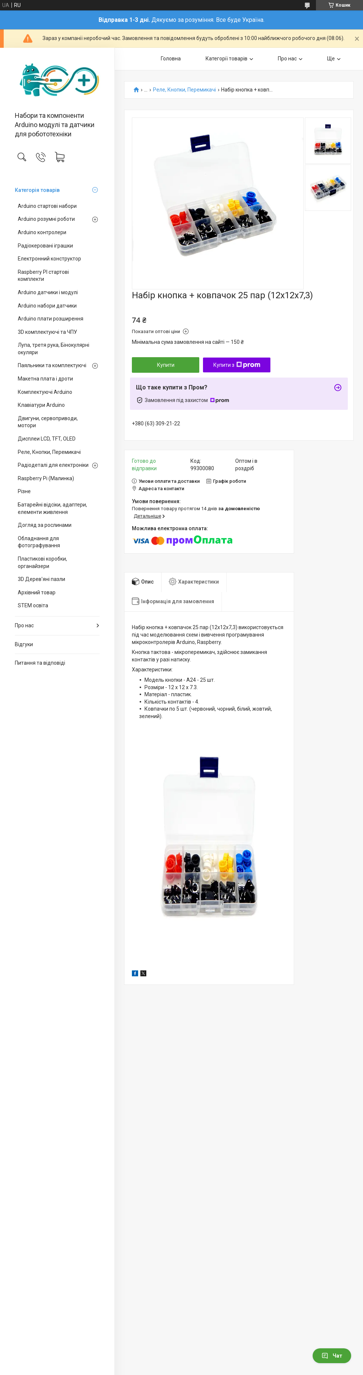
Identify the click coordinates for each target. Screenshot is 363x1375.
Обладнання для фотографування (39, 542)
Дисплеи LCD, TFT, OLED (47, 439)
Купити (165, 365)
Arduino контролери (42, 232)
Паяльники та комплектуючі (52, 365)
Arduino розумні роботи (46, 219)
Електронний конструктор (49, 259)
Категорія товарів (37, 190)
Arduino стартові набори (47, 206)
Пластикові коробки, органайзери (42, 562)
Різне (24, 491)
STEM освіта (33, 605)
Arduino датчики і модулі (48, 292)
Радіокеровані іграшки (45, 246)
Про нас (24, 625)
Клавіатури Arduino (41, 405)
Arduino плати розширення (50, 319)
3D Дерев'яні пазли (41, 579)
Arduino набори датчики (47, 306)
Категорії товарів (226, 59)
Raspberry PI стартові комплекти (43, 275)
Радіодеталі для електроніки (53, 465)
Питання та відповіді (40, 663)
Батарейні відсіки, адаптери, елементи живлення (52, 508)
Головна (171, 59)
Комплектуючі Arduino (45, 392)
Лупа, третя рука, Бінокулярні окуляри (53, 348)
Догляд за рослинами (44, 525)
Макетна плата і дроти (45, 379)
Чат (332, 1355)
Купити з (236, 365)
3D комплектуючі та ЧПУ (47, 332)
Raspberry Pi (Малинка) (46, 478)
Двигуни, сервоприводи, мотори (48, 422)
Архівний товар (37, 592)
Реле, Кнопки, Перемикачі (49, 452)
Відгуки (24, 644)
